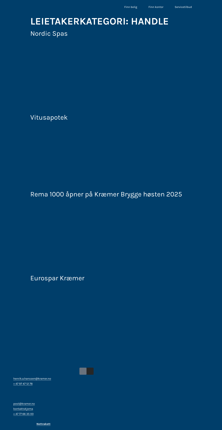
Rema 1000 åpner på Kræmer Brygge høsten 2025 (106, 194)
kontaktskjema (23, 408)
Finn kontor (156, 7)
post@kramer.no (24, 403)
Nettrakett (43, 424)
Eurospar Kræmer (57, 278)
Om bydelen (143, 361)
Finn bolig (130, 7)
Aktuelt (161, 361)
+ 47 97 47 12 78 (23, 383)
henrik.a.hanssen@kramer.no (32, 378)
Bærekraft (178, 361)
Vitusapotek (49, 117)
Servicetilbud (183, 7)
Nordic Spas (49, 33)
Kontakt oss (198, 361)
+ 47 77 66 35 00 (23, 414)
